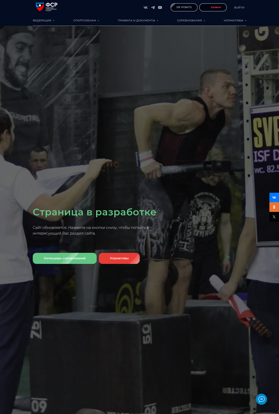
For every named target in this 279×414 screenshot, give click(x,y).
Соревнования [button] (190, 20)
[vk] (145, 7)
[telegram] (153, 7)
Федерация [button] (42, 20)
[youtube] (160, 7)
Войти (239, 7)
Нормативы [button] (234, 20)
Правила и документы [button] (137, 20)
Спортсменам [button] (85, 20)
